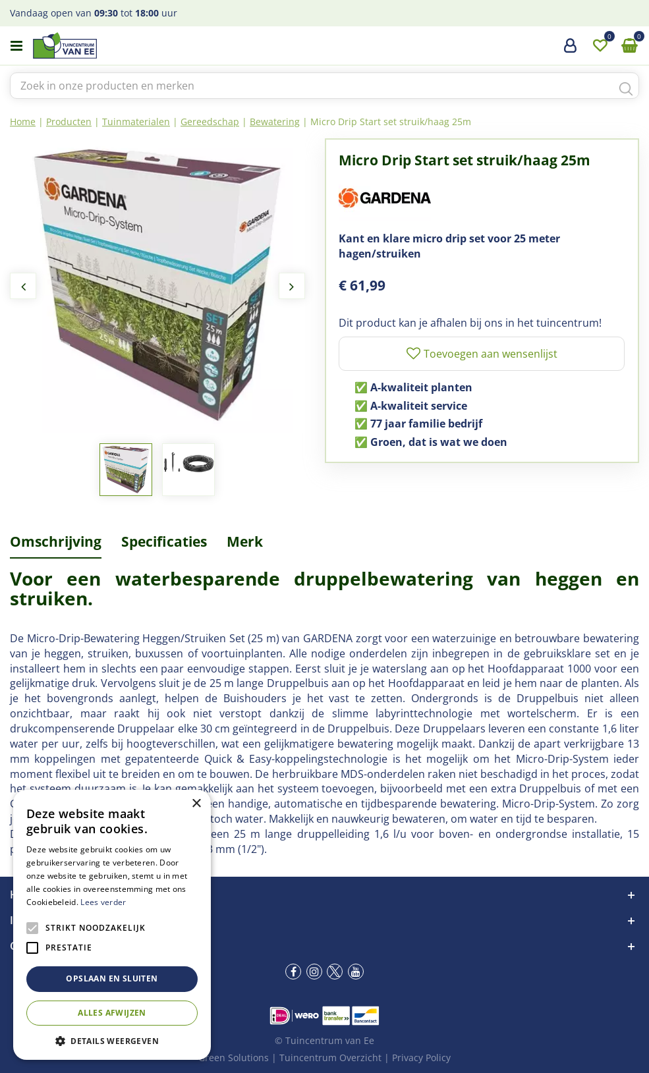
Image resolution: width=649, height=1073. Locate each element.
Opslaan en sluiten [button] (111, 978)
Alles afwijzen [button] (112, 1012)
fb (293, 971)
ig (314, 971)
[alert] (112, 925)
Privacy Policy (421, 1057)
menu (16, 46)
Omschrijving (55, 541)
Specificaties (164, 541)
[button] (112, 1040)
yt (356, 971)
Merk (245, 541)
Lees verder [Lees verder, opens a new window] (103, 902)
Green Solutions (233, 1057)
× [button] (196, 804)
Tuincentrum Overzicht (330, 1057)
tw (335, 971)
